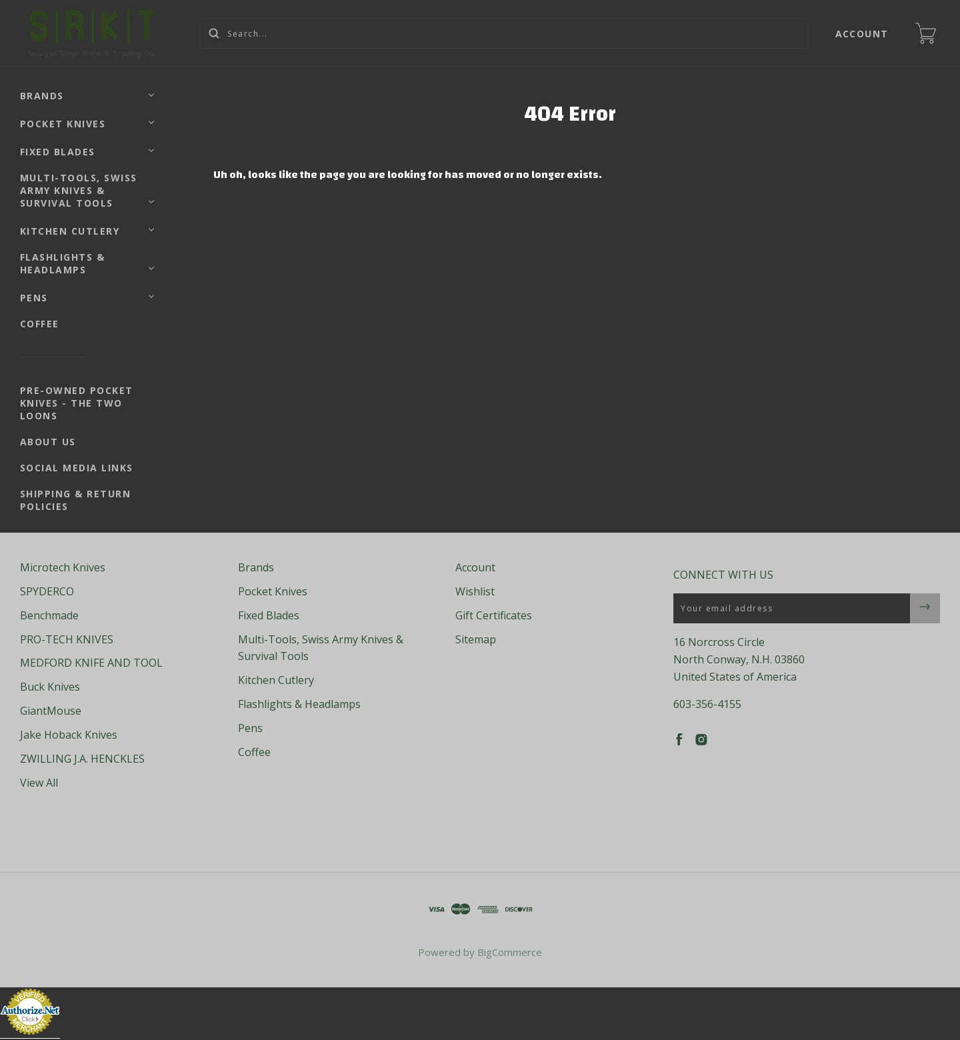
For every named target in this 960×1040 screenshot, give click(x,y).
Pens (34, 297)
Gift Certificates (493, 615)
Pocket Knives (63, 123)
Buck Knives (50, 686)
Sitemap (475, 639)
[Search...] (504, 34)
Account (862, 33)
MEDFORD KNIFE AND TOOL (91, 662)
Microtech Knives (62, 567)
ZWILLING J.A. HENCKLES (82, 758)
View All (39, 782)
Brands (42, 95)
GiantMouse (50, 710)
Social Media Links (76, 467)
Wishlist (475, 591)
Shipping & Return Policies (75, 500)
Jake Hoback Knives (68, 734)
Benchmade (49, 615)
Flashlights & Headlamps (62, 263)
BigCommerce (509, 952)
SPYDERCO (47, 591)
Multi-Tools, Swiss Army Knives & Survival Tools (78, 190)
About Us (48, 441)
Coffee (39, 323)
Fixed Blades (57, 151)
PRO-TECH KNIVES (66, 639)
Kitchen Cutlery (70, 231)
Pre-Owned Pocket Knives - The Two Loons (76, 403)
